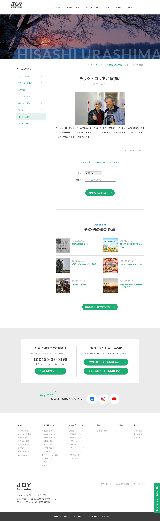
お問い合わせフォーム (47, 371)
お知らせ (130, 7)
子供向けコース (73, 7)
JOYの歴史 (22, 89)
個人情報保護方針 (122, 484)
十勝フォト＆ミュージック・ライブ (131, 286)
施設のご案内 (23, 76)
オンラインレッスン (76, 451)
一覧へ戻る (100, 162)
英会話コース (74, 431)
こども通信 (138, 431)
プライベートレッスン (50, 455)
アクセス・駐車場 (25, 83)
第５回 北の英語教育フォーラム (132, 245)
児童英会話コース (48, 431)
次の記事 (114, 162)
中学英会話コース (48, 437)
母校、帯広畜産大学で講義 (84, 264)
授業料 (118, 7)
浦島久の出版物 (24, 103)
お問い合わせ (106, 484)
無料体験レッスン (48, 458)
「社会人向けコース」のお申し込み (103, 371)
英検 (107, 7)
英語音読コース (47, 444)
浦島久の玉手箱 (115, 64)
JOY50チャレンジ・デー (131, 264)
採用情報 (21, 110)
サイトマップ (138, 484)
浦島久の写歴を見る (97, 192)
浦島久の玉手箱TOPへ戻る (97, 306)
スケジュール (47, 462)
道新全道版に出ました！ (83, 244)
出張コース (73, 441)
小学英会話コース (48, 434)
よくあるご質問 (24, 96)
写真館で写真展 (79, 284)
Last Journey (23, 123)
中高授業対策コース (49, 441)
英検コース (46, 451)
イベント (137, 437)
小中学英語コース (48, 448)
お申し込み (46, 465)
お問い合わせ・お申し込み (157, 496)
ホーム (90, 64)
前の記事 (86, 162)
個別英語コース (75, 434)
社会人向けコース (92, 7)
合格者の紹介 (102, 431)
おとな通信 (138, 434)
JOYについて (55, 7)
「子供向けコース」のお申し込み (103, 362)
